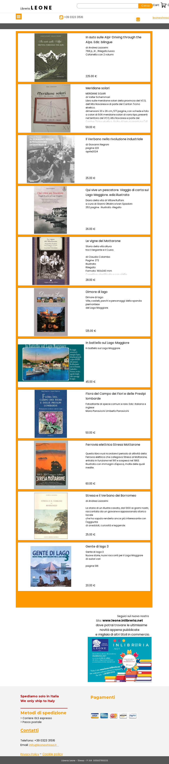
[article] (84, 57)
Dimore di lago (97, 292)
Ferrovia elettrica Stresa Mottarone (113, 444)
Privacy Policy (29, 754)
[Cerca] (107, 5)
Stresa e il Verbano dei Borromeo (111, 495)
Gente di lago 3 (97, 546)
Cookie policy (52, 754)
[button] (43, 745)
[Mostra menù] (19, 16)
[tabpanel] (36, 8)
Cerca (145, 6)
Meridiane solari (97, 88)
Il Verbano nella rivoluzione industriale (114, 139)
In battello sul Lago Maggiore (107, 343)
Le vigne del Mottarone (103, 241)
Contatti (29, 730)
